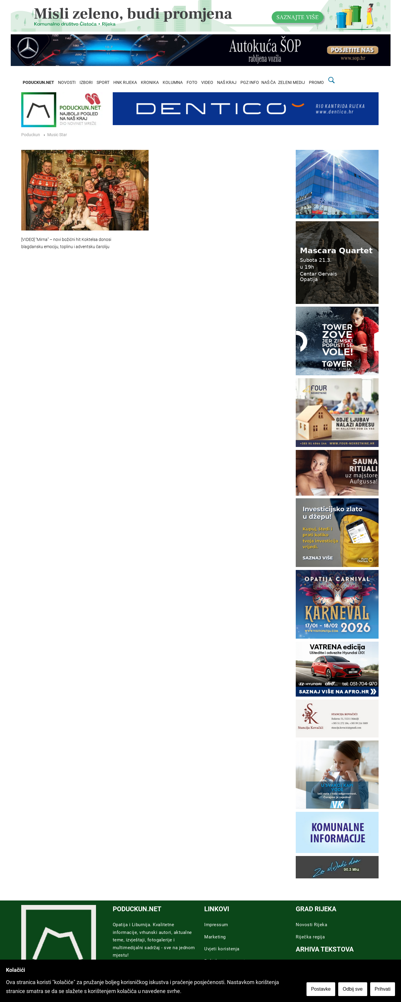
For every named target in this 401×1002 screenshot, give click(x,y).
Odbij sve (353, 989)
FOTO (192, 82)
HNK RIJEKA (125, 82)
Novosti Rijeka (311, 924)
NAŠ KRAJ (227, 82)
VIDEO (207, 82)
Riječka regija (310, 937)
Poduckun (30, 134)
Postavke (321, 989)
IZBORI (86, 82)
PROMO (316, 82)
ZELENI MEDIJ (291, 82)
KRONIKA (150, 82)
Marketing (215, 937)
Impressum (216, 924)
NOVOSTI (67, 82)
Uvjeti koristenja (222, 949)
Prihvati (383, 989)
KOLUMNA (173, 82)
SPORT (103, 82)
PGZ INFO (249, 82)
